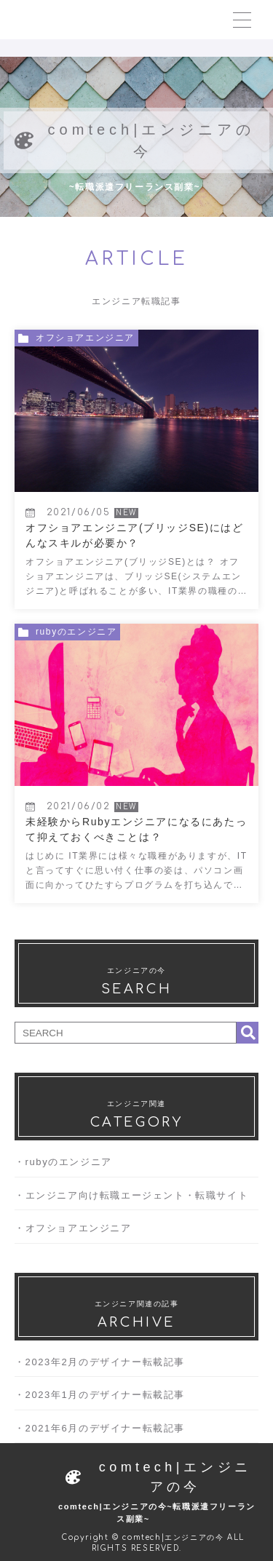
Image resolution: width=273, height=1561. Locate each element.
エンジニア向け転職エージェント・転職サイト (137, 1195)
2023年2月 (52, 1362)
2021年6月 (52, 1428)
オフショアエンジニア (79, 1228)
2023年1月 (52, 1394)
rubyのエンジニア (69, 1161)
